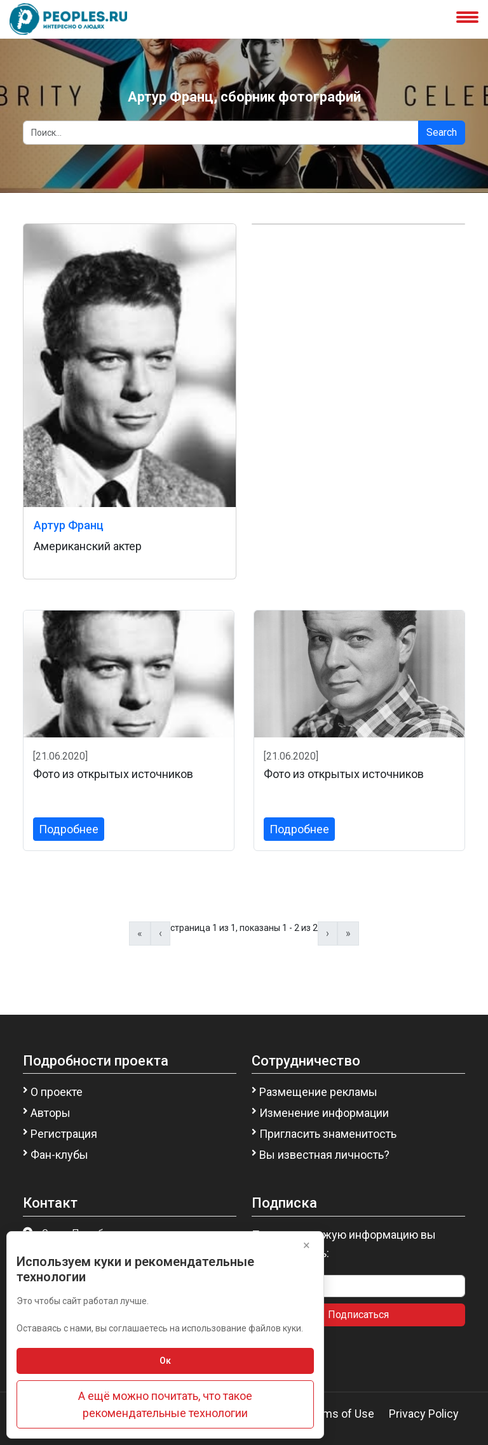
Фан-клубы (59, 1154)
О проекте (56, 1092)
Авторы (50, 1112)
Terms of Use (340, 1413)
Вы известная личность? (324, 1154)
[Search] (221, 133)
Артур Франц (69, 525)
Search (441, 132)
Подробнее (68, 829)
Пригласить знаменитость (327, 1133)
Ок (165, 1361)
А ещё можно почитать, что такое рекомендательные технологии (165, 1404)
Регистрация (63, 1133)
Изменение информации (324, 1112)
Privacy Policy (424, 1413)
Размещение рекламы (318, 1092)
